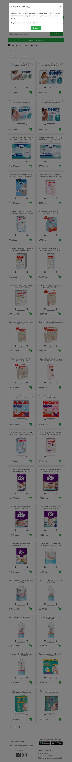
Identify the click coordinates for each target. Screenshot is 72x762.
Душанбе (36, 28)
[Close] (60, 6)
